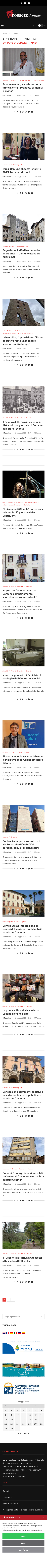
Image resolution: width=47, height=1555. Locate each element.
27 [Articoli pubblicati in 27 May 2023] (35, 1424)
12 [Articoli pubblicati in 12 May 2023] (29, 1415)
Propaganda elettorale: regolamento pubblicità (23, 1510)
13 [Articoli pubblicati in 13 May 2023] (35, 1415)
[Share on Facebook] (14, 112)
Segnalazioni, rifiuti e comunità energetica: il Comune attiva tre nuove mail (21, 253)
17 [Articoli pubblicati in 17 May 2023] (17, 1419)
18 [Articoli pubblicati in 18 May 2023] (23, 1419)
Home (5, 34)
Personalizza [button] (23, 1549)
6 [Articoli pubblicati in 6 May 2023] (35, 1410)
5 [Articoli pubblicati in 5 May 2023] (29, 1410)
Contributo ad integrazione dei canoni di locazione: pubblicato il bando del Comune (22, 929)
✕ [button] (43, 1518)
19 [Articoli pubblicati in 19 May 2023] (29, 1419)
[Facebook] (17, 3)
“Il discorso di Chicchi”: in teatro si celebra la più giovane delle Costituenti (23, 512)
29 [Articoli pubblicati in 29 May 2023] (6, 1428)
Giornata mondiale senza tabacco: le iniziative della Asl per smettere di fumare (23, 760)
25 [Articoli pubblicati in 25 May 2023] (23, 1424)
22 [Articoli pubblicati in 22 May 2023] (6, 1424)
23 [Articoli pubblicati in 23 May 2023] (11, 1424)
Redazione (8, 95)
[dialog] (23, 1535)
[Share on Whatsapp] (26, 112)
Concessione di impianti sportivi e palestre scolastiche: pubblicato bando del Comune (23, 1095)
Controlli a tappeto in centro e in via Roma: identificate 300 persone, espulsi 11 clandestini (22, 844)
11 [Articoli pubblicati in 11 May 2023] (23, 1415)
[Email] (29, 3)
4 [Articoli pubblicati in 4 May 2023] (23, 1410)
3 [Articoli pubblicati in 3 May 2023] (17, 1410)
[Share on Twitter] (17, 112)
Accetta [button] (23, 1536)
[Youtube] (25, 3)
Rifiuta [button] (23, 1542)
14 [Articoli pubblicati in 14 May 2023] (41, 1415)
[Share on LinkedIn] (23, 112)
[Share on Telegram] (29, 112)
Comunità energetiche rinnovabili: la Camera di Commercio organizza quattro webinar (23, 1176)
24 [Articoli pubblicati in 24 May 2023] (17, 1424)
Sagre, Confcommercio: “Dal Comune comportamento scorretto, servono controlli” (20, 594)
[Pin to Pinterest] (20, 112)
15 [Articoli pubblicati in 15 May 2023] (6, 1419)
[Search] (33, 25)
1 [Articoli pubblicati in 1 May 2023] (5, 1410)
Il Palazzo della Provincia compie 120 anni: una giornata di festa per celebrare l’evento (23, 425)
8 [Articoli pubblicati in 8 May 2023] (5, 1415)
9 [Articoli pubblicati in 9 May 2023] (11, 1415)
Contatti (6, 1491)
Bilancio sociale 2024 (12, 1503)
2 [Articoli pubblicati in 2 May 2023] (11, 1410)
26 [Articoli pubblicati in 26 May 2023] (29, 1424)
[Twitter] (21, 3)
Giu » (26, 1433)
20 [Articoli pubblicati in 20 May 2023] (35, 1419)
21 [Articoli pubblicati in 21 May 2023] (41, 1419)
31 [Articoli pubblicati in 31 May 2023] (17, 1428)
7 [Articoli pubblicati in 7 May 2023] (41, 1410)
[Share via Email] (32, 112)
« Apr (20, 1433)
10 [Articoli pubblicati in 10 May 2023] (17, 1415)
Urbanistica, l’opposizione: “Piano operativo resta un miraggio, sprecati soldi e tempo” (23, 341)
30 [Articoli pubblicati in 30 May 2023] (11, 1428)
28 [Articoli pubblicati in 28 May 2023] (41, 1424)
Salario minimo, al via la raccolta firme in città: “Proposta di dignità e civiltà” (23, 87)
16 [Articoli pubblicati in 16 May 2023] (11, 1419)
